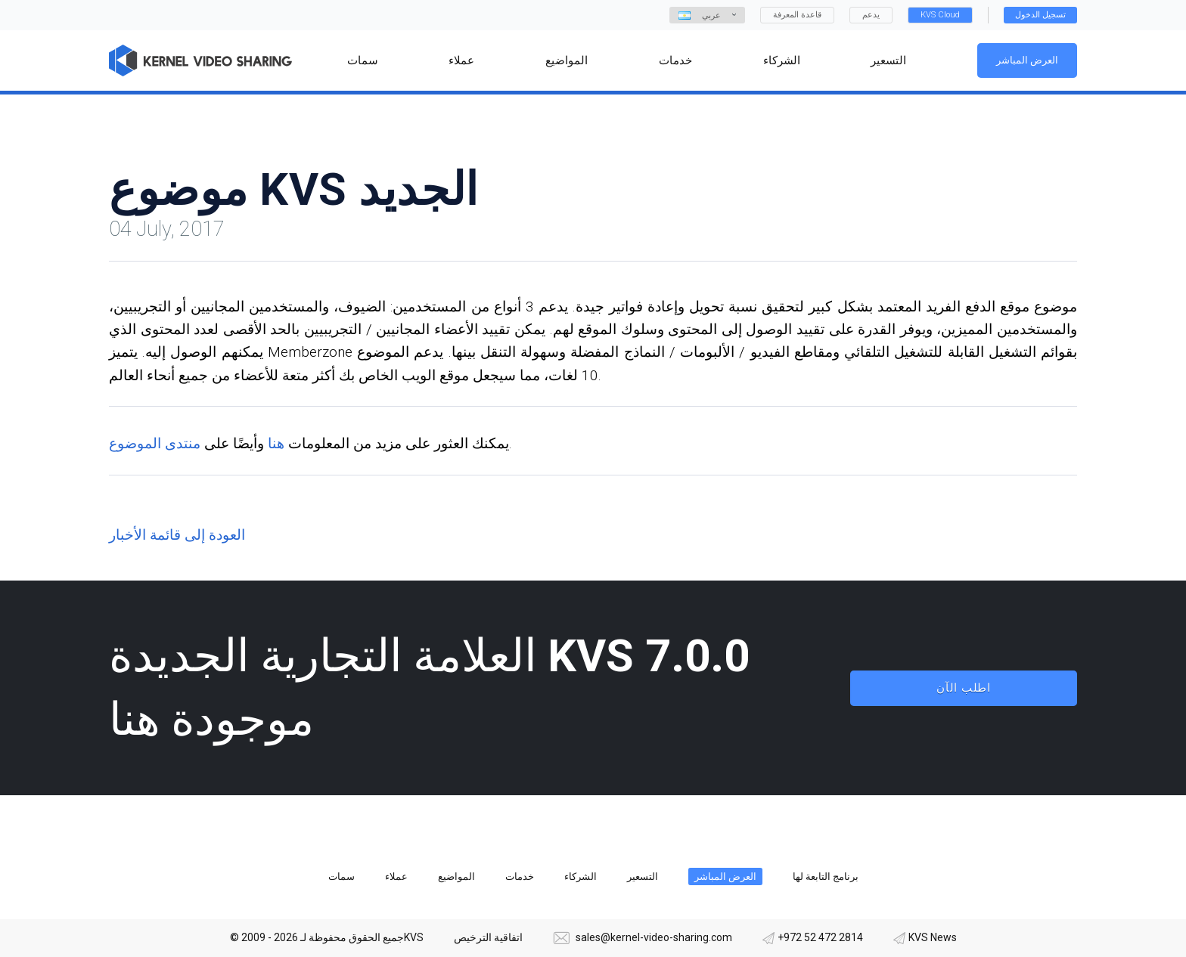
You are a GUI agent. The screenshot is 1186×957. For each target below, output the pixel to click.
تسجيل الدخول (1040, 15)
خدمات (519, 876)
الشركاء (580, 876)
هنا (276, 443)
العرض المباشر (1027, 60)
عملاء (396, 876)
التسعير (642, 876)
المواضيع (456, 876)
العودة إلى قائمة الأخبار (177, 535)
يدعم (871, 15)
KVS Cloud (940, 15)
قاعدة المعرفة (797, 15)
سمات (341, 876)
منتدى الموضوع (154, 443)
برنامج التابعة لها (825, 876)
